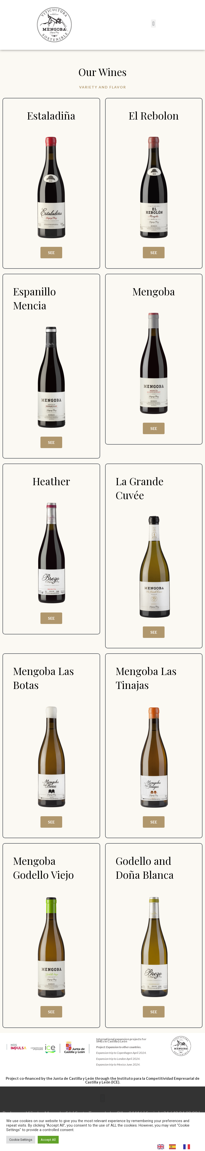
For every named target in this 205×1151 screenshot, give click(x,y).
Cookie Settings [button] (20, 1140)
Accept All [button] (48, 1140)
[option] (174, 1146)
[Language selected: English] (176, 1147)
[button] (153, 23)
